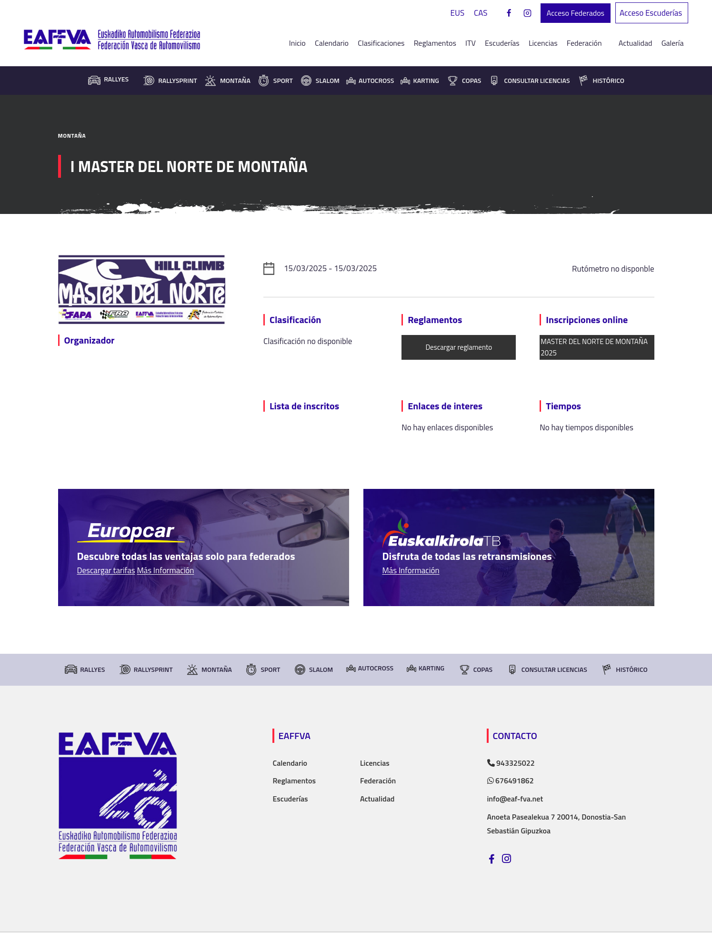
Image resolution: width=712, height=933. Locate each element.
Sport (275, 80)
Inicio (297, 43)
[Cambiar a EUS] (458, 13)
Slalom (320, 80)
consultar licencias (529, 80)
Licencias (543, 43)
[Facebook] (509, 13)
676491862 (510, 780)
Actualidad (635, 43)
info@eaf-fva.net (515, 798)
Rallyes (84, 669)
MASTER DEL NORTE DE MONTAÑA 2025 (594, 347)
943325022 (511, 763)
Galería (673, 43)
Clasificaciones (381, 43)
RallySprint (169, 80)
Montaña (227, 80)
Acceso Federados (575, 13)
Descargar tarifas (106, 570)
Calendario (332, 43)
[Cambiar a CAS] (480, 13)
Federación (378, 780)
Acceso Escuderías (652, 13)
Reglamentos (435, 43)
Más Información (165, 570)
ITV (470, 43)
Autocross (370, 80)
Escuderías (502, 43)
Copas (463, 80)
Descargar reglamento (458, 347)
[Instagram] (528, 13)
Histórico (600, 80)
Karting (420, 80)
